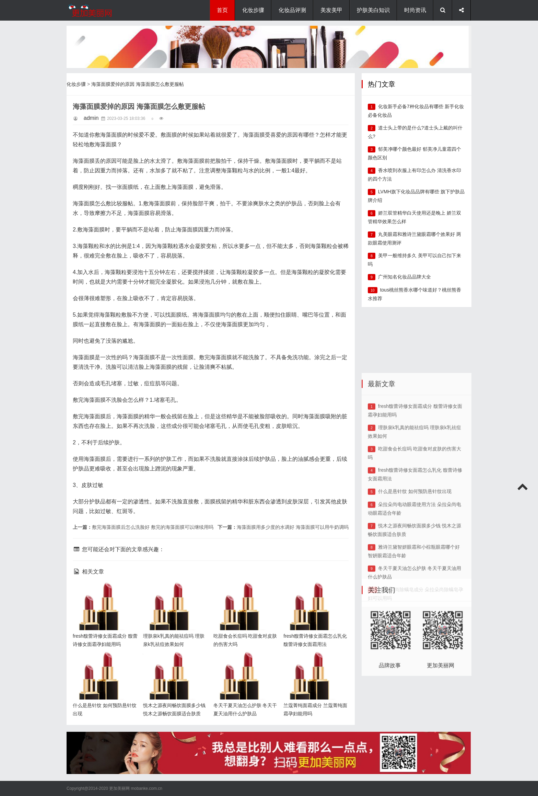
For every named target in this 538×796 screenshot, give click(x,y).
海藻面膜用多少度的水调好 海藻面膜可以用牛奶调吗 (293, 527)
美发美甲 (331, 10)
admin (91, 118)
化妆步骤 (253, 10)
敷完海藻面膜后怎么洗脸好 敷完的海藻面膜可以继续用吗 (152, 527)
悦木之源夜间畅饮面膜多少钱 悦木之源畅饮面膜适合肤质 (174, 662)
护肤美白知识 (373, 10)
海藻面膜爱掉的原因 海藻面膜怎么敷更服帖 (137, 84)
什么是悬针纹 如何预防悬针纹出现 (415, 554)
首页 (222, 10)
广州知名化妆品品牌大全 (404, 277)
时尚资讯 (415, 10)
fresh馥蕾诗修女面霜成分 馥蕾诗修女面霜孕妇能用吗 (103, 593)
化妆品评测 (292, 10)
